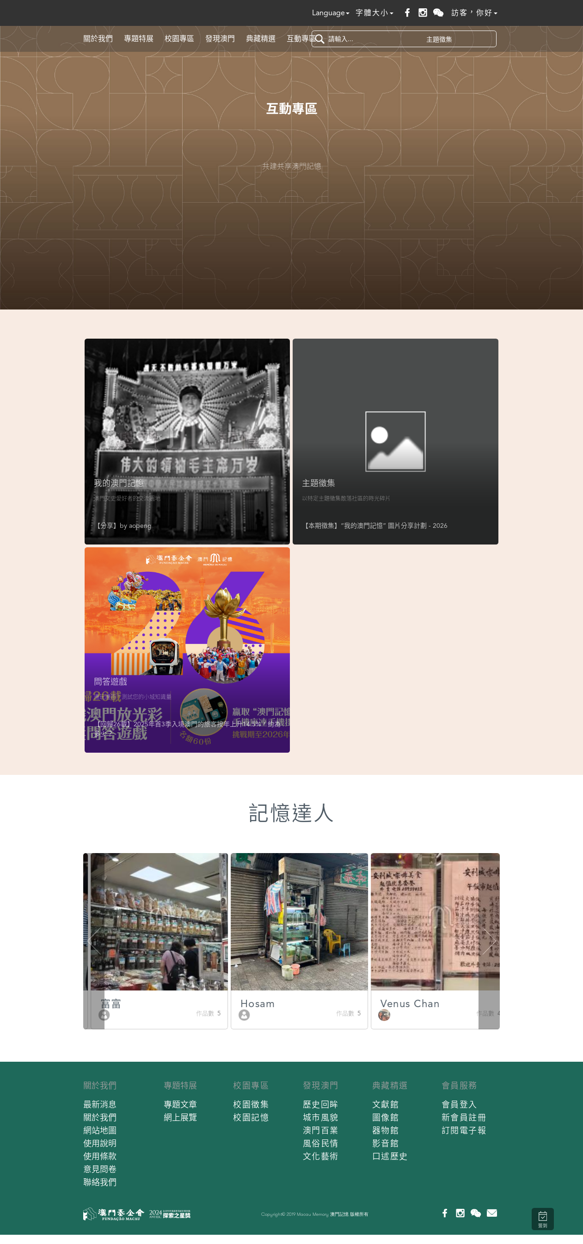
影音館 (385, 1143)
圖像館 (385, 1117)
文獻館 (385, 1104)
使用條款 (100, 1156)
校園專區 (179, 38)
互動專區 (301, 38)
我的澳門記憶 (119, 483)
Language (331, 12)
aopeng (140, 525)
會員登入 (460, 1104)
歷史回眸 (321, 1104)
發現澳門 (220, 38)
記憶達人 (291, 814)
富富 (244, 1003)
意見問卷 (100, 1169)
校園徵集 (251, 1104)
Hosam (391, 1003)
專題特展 (138, 38)
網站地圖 (100, 1130)
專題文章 (180, 1104)
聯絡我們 (100, 1182)
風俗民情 (321, 1143)
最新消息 (100, 1104)
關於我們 (98, 38)
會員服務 (460, 1085)
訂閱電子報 (464, 1130)
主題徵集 (318, 483)
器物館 (385, 1130)
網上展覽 (180, 1117)
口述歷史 (390, 1156)
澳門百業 (321, 1130)
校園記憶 (251, 1117)
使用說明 (100, 1143)
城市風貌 (321, 1117)
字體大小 (374, 12)
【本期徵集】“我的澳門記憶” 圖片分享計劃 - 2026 (375, 525)
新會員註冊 (464, 1117)
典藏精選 (261, 38)
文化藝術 (321, 1156)
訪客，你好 (474, 12)
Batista (111, 1003)
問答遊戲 (110, 682)
